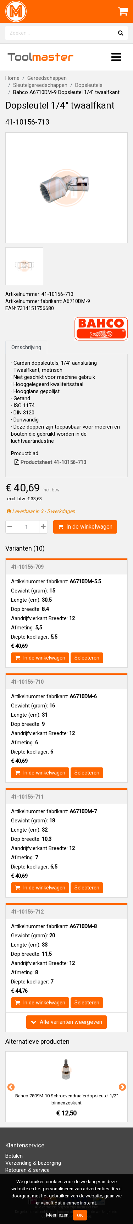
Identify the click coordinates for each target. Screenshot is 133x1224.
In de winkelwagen (85, 526)
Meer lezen (57, 1215)
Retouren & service (27, 1170)
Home (12, 78)
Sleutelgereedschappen (40, 85)
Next (121, 1086)
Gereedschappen (47, 78)
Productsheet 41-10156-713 (50, 462)
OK (80, 1215)
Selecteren (86, 658)
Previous (10, 1086)
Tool (40, 57)
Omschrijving (26, 347)
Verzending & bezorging (33, 1163)
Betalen (14, 1156)
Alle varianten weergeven (66, 1022)
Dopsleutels (88, 85)
